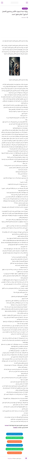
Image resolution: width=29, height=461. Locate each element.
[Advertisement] (14, 27)
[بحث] (2, 3)
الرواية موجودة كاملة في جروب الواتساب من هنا (14, 438)
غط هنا (6, 425)
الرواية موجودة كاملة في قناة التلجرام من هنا (14, 434)
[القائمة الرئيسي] (27, 3)
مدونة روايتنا (10, 458)
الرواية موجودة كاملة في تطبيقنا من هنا (14, 441)
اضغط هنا (15, 427)
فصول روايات (25, 8)
